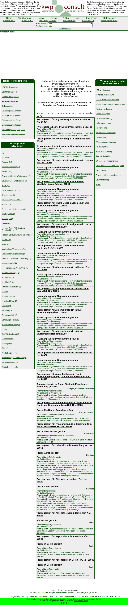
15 (70, 113)
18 (79, 113)
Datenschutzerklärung (81, 601)
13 (64, 113)
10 (55, 113)
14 (67, 113)
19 (82, 113)
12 (61, 113)
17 (76, 113)
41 (41, 116)
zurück (12, 32)
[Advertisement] (64, 57)
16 (73, 113)
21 (38, 116)
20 (85, 113)
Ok (64, 603)
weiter (90, 113)
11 (58, 113)
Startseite (4, 32)
